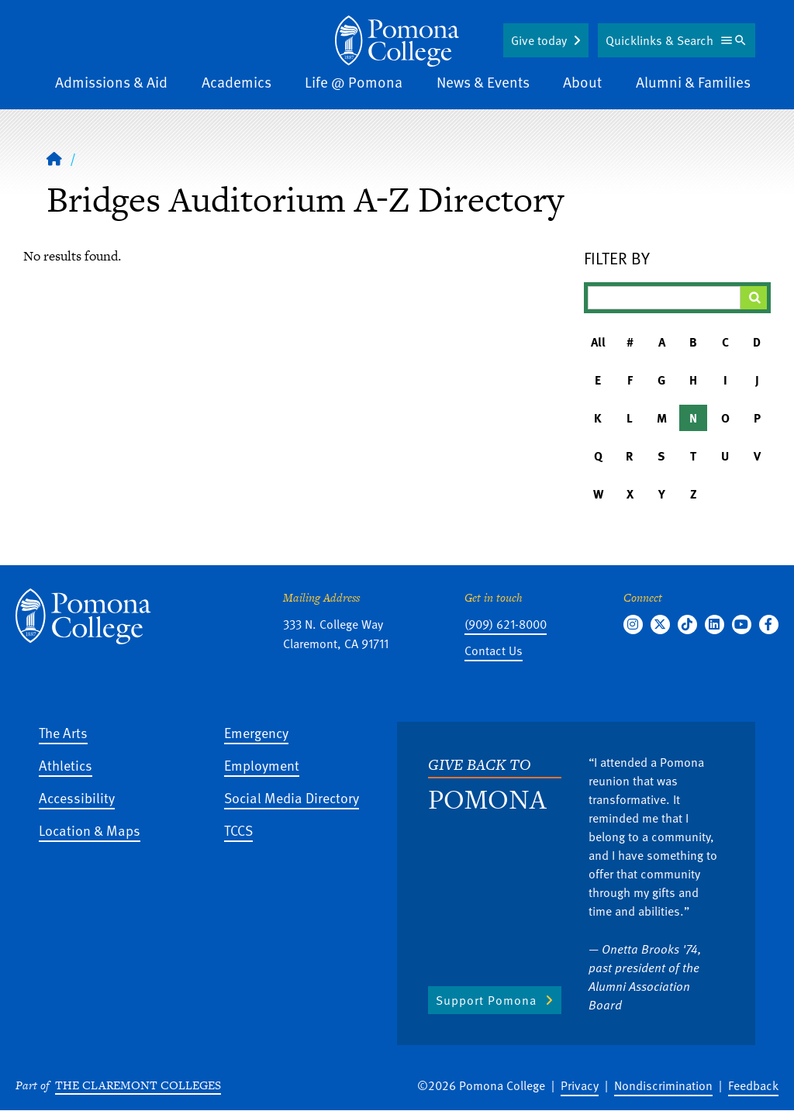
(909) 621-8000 (505, 624)
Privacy (580, 1085)
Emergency (256, 732)
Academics (236, 82)
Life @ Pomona (353, 82)
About (582, 82)
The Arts (63, 732)
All (598, 342)
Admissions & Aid (111, 82)
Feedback (753, 1085)
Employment (261, 764)
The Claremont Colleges (138, 1085)
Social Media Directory (291, 797)
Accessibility (77, 797)
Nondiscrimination (663, 1085)
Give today (539, 40)
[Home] (397, 41)
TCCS (238, 829)
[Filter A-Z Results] (664, 297)
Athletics (65, 764)
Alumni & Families (693, 82)
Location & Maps (89, 829)
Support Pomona (486, 1000)
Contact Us (493, 650)
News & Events (483, 82)
